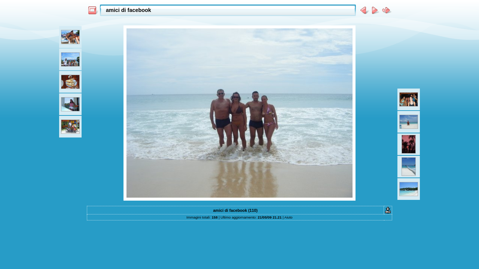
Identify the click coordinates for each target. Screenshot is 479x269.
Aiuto (288, 217)
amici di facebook (128, 10)
